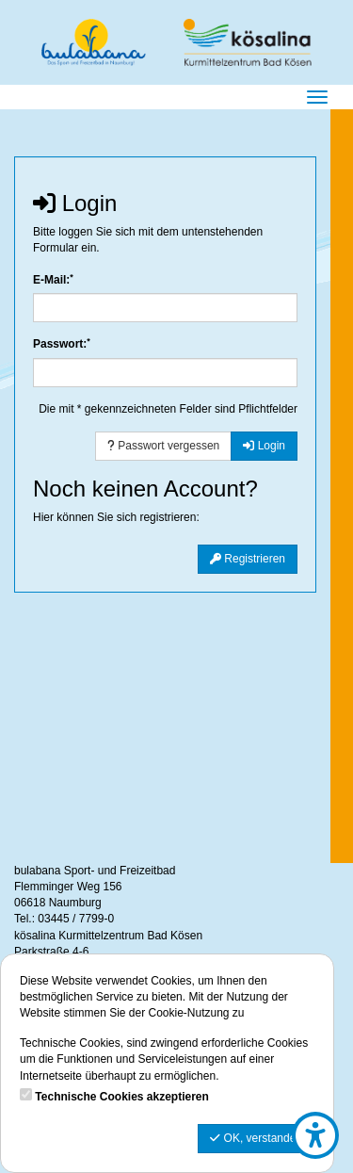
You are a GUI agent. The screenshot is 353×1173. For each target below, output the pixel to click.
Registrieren (247, 558)
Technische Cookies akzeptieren (122, 1096)
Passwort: (61, 343)
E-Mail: (53, 279)
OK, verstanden (256, 1138)
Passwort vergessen (163, 445)
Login (264, 445)
